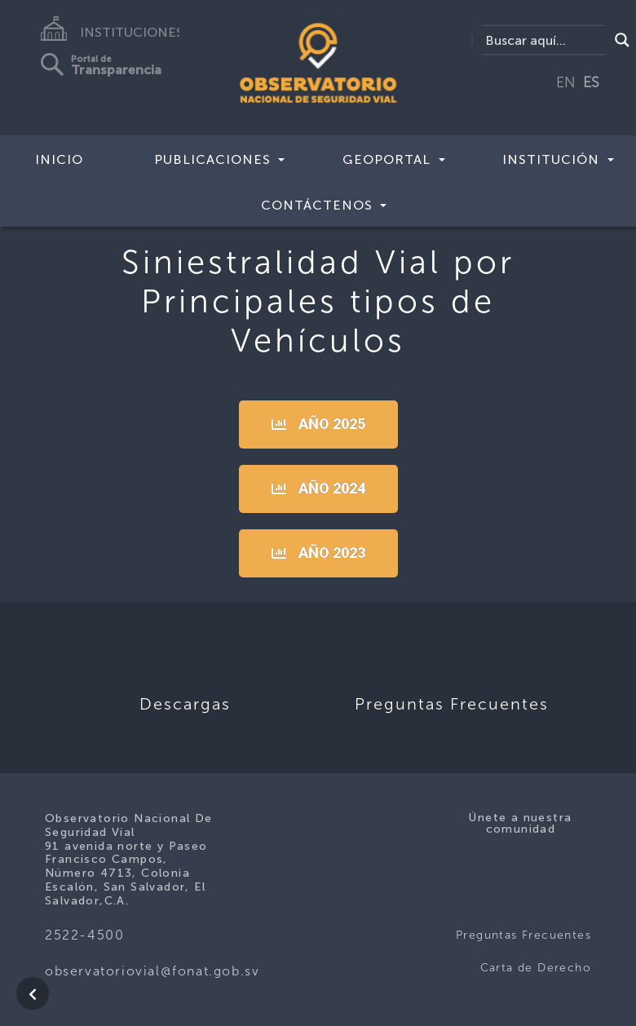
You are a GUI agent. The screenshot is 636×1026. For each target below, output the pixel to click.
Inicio (59, 159)
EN (566, 82)
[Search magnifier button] (622, 40)
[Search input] (544, 40)
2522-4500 (84, 935)
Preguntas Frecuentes (523, 935)
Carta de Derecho (535, 968)
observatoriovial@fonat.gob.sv (152, 971)
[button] (318, 424)
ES (591, 82)
